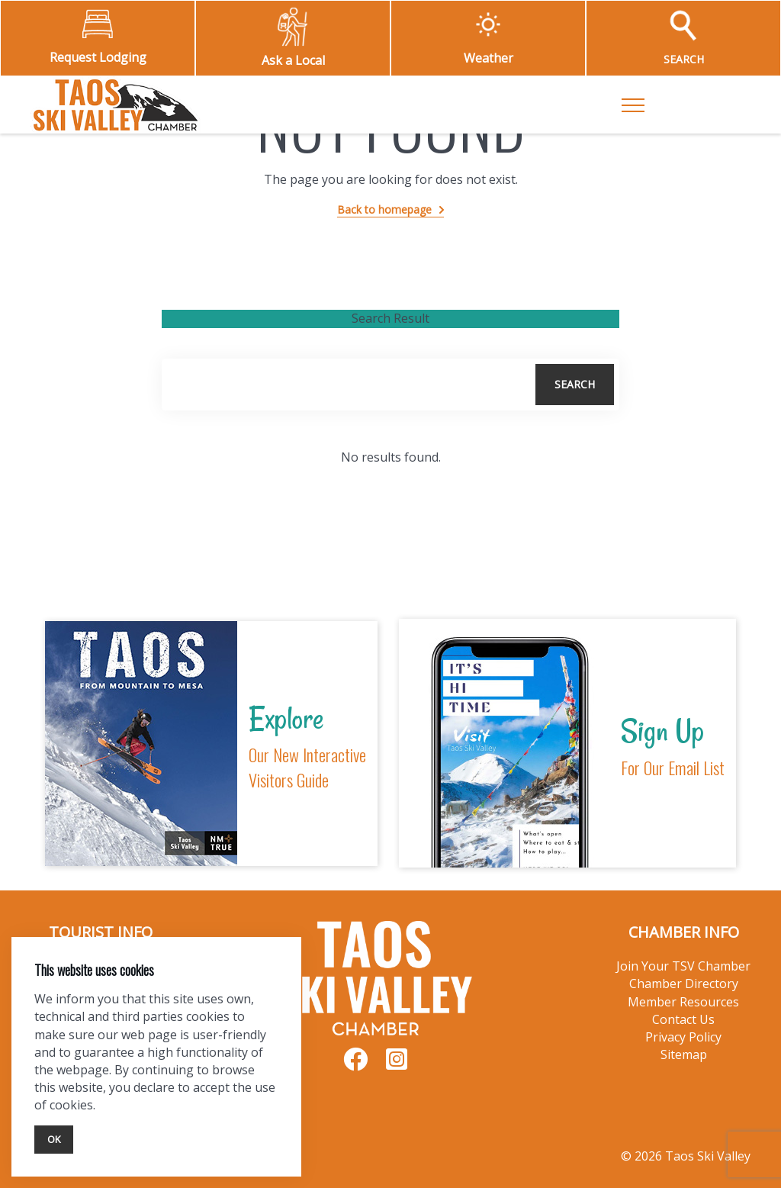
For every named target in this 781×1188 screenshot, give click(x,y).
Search (574, 384)
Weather (488, 58)
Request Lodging (98, 57)
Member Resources (683, 1001)
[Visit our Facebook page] (355, 1064)
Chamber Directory (683, 983)
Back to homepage (384, 209)
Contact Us (683, 1019)
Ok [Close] (53, 1139)
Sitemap (683, 1054)
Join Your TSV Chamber (683, 966)
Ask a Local (293, 60)
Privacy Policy (683, 1037)
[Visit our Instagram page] (396, 1064)
